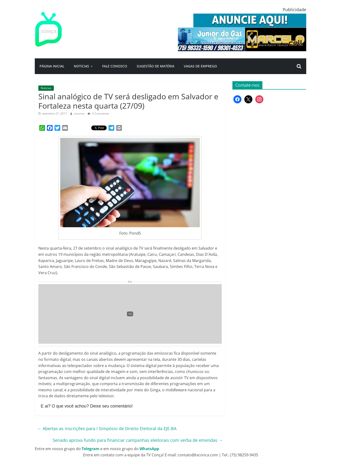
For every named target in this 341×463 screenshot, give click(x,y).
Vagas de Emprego (200, 66)
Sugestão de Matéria (155, 66)
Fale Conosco (114, 66)
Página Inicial (52, 66)
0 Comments (98, 113)
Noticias (81, 66)
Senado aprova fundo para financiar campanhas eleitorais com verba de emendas (138, 440)
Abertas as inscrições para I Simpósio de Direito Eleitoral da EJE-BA (106, 428)
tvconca (79, 113)
